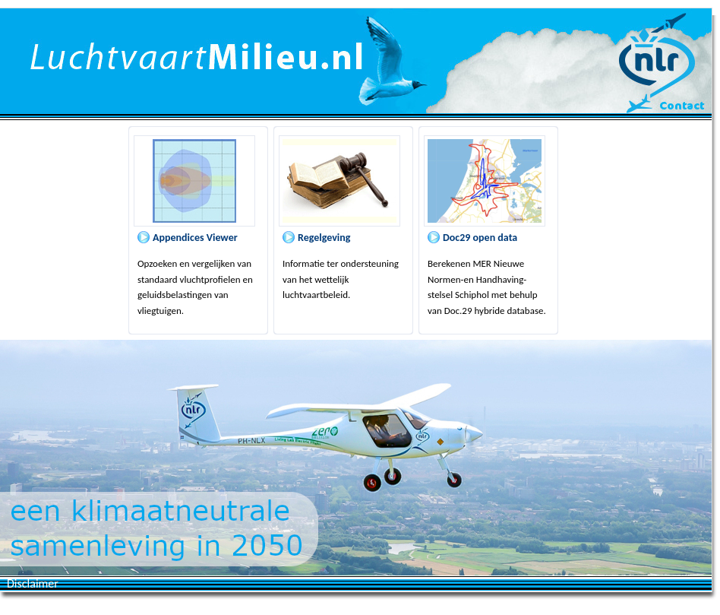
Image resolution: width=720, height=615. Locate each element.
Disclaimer (32, 583)
